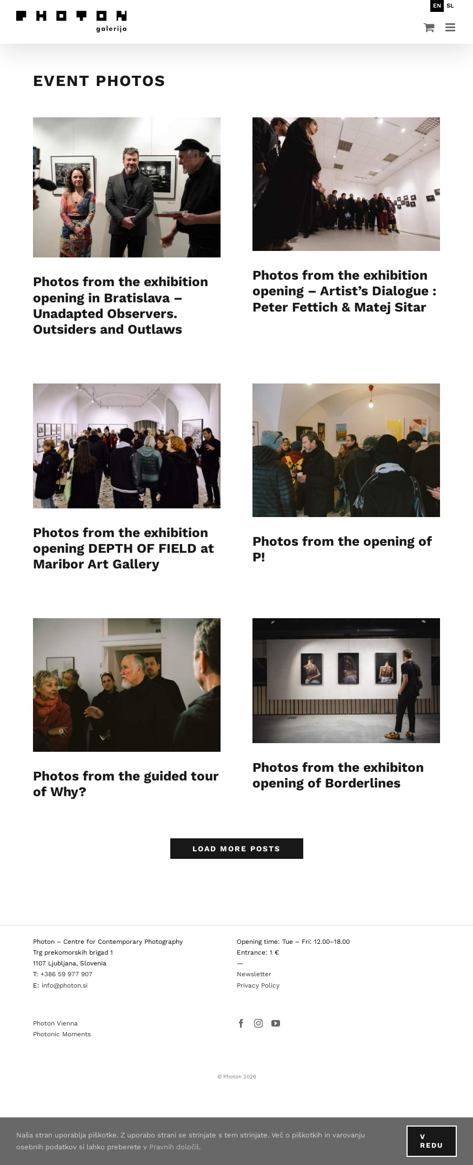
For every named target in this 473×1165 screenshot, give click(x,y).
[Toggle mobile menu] (451, 27)
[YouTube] (275, 1013)
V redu (431, 1141)
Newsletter (254, 964)
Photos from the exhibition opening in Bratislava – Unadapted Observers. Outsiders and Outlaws (120, 305)
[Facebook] (241, 1013)
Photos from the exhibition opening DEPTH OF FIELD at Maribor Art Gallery (123, 550)
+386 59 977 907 (66, 964)
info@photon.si (65, 975)
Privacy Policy (258, 975)
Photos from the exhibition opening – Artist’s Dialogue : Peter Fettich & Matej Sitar (333, 291)
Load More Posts (236, 839)
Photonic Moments (62, 1024)
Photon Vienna (55, 1013)
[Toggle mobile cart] (429, 27)
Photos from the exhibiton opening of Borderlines (327, 776)
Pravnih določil (174, 1147)
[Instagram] (258, 1013)
